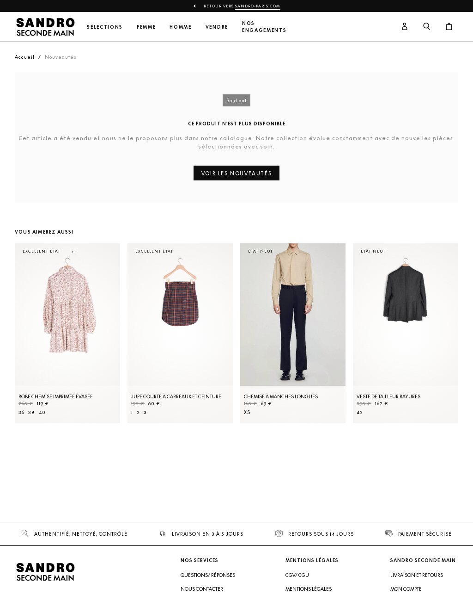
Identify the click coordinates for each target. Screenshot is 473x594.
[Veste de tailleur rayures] (405, 333)
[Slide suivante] (440, 343)
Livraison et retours (416, 575)
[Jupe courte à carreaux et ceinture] (180, 333)
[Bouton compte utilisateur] (404, 27)
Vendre (217, 27)
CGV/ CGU (297, 575)
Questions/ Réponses (208, 575)
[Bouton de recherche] (427, 27)
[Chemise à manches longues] (293, 333)
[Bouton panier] (449, 27)
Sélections (105, 27)
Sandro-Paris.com (257, 6)
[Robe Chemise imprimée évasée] (67, 333)
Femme (146, 27)
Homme (180, 27)
